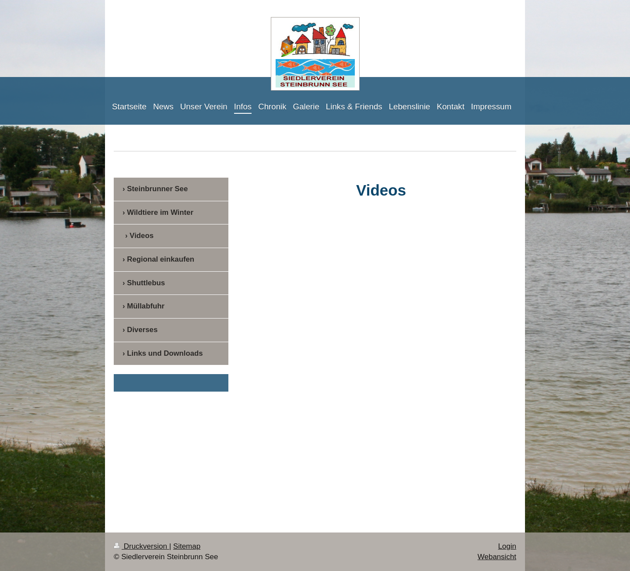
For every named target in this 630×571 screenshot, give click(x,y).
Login (507, 546)
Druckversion (141, 546)
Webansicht (496, 557)
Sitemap (186, 546)
